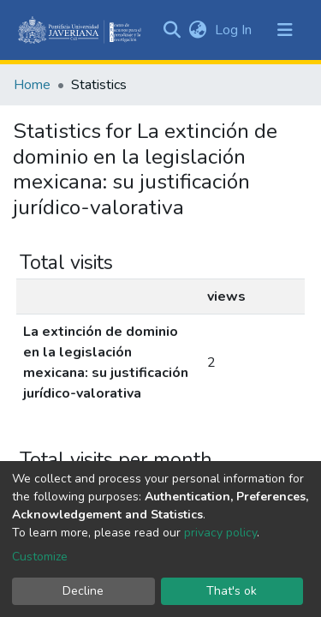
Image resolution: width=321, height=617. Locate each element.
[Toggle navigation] (285, 30)
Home (32, 84)
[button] (197, 30)
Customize (40, 556)
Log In (235, 30)
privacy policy (220, 532)
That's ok (231, 591)
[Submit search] (171, 30)
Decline (83, 591)
